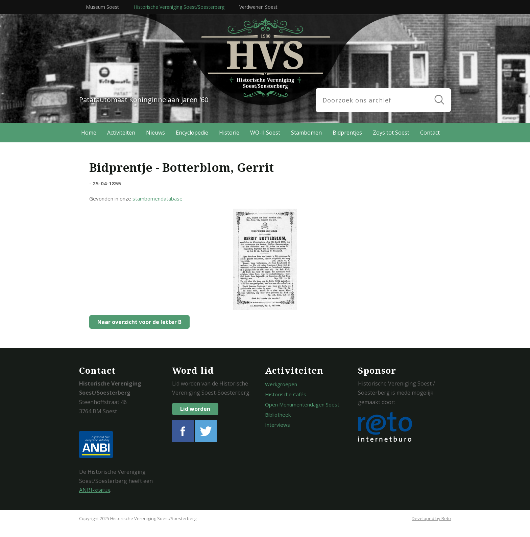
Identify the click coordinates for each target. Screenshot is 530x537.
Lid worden (195, 409)
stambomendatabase (157, 198)
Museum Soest (102, 7)
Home (88, 132)
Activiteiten (121, 132)
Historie (229, 132)
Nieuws (155, 132)
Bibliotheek (278, 414)
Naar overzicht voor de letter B (137, 322)
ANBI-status (94, 490)
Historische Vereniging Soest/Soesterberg (179, 7)
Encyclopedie (192, 132)
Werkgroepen (281, 384)
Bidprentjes (347, 132)
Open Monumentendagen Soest (302, 404)
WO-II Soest (265, 132)
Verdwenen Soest (258, 7)
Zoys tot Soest (391, 132)
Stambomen (306, 132)
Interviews (277, 424)
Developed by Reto (431, 518)
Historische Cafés (285, 394)
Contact (430, 132)
